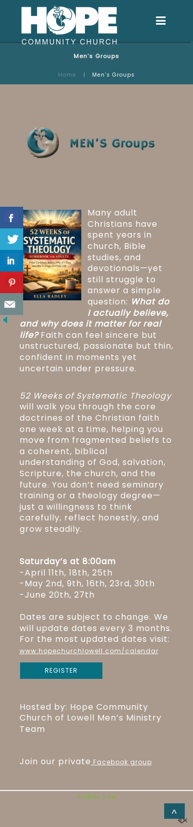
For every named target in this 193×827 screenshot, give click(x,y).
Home (67, 75)
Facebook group (121, 762)
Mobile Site (96, 796)
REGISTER (61, 670)
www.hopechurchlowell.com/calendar (89, 650)
